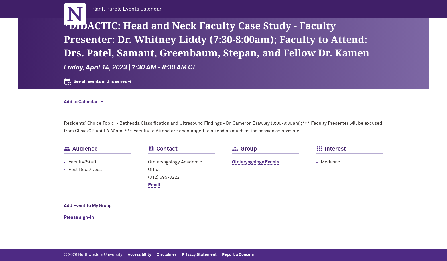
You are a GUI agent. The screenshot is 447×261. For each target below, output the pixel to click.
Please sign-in (79, 217)
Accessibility (139, 255)
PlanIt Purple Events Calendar (126, 9)
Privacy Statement (199, 255)
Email (154, 185)
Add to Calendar (80, 102)
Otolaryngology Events (255, 162)
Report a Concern (238, 255)
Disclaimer (166, 255)
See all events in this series (100, 81)
